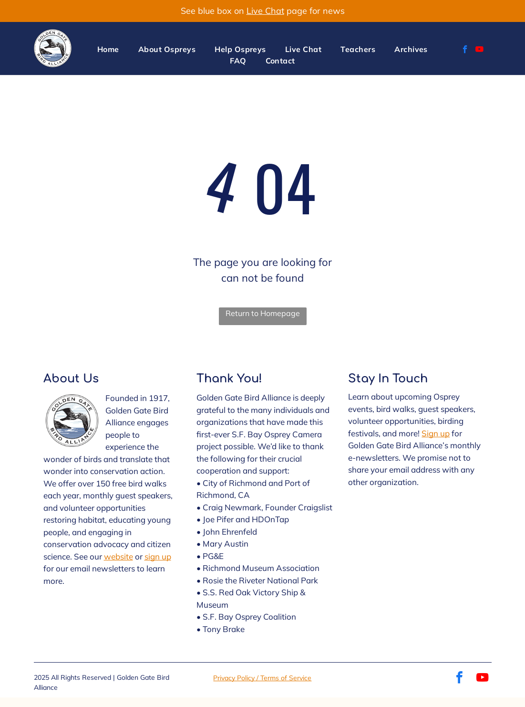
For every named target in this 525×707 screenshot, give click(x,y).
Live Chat (265, 10)
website (118, 556)
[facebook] (465, 50)
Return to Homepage (263, 313)
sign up (157, 556)
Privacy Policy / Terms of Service (262, 678)
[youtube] (479, 50)
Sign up (436, 433)
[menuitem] (108, 49)
